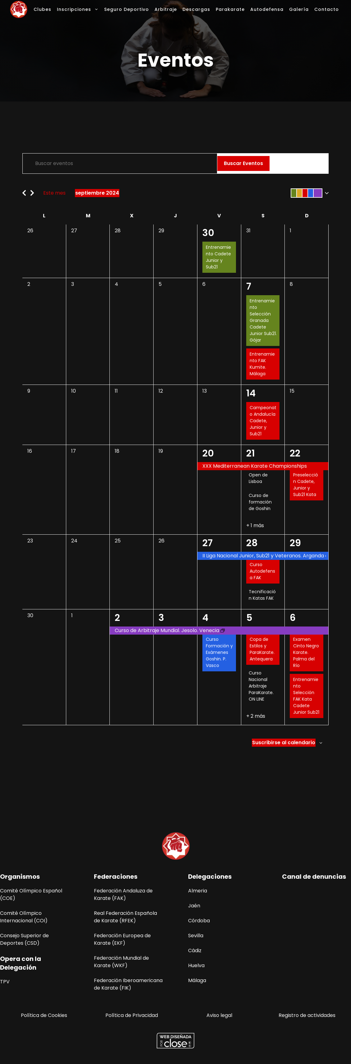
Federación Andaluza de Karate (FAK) (123, 894)
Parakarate (230, 9)
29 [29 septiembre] (295, 543)
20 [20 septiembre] (208, 453)
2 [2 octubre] (117, 617)
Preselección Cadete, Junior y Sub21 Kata (305, 485)
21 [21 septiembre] (250, 453)
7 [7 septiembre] (248, 286)
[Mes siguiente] (32, 191)
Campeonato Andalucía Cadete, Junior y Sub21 (263, 420)
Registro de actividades (307, 1015)
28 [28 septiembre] (252, 543)
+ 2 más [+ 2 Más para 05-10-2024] (255, 716)
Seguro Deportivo (126, 9)
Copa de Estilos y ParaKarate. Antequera (262, 649)
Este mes (54, 192)
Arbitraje (166, 9)
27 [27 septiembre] (207, 543)
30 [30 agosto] (208, 232)
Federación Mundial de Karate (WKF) (121, 961)
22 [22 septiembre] (295, 453)
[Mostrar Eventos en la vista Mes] (300, 163)
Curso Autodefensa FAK (262, 571)
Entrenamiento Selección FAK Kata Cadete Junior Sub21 (306, 695)
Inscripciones (79, 9)
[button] (308, 193)
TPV (5, 981)
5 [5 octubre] (249, 617)
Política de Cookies (44, 1015)
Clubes (42, 9)
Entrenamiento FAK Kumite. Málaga (262, 364)
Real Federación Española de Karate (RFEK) (125, 917)
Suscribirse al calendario (283, 742)
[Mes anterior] (24, 191)
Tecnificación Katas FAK (262, 595)
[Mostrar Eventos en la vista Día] (317, 163)
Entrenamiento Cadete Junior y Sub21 (218, 257)
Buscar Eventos (243, 163)
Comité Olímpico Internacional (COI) (24, 917)
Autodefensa (267, 9)
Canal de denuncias (314, 876)
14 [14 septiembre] (251, 393)
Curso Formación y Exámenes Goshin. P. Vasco (219, 652)
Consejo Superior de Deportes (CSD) (24, 939)
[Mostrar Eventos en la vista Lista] (282, 163)
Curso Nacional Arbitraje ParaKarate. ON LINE (261, 686)
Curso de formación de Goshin (260, 502)
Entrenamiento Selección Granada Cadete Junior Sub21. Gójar (263, 320)
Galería (299, 9)
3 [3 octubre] (161, 617)
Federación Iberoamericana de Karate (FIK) (128, 984)
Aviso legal (219, 1015)
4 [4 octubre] (205, 617)
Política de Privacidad (131, 1015)
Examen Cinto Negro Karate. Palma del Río (306, 652)
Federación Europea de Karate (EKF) (122, 939)
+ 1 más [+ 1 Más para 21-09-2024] (255, 525)
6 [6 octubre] (293, 617)
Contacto (326, 9)
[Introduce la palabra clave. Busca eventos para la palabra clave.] (119, 163)
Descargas (196, 9)
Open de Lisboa (258, 478)
